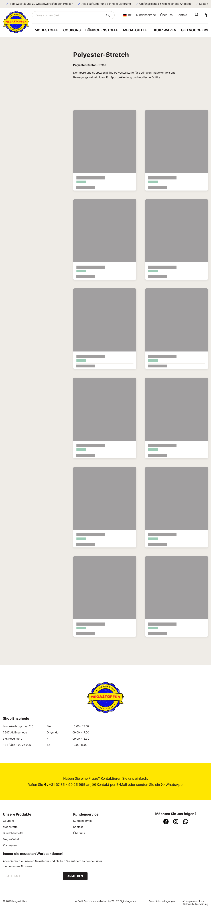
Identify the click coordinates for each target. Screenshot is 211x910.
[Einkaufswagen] (205, 15)
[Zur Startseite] (17, 22)
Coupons (72, 30)
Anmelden (75, 876)
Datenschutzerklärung (195, 904)
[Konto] (196, 15)
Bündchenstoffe (101, 30)
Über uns (166, 15)
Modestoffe (46, 30)
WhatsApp (172, 784)
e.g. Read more (12, 738)
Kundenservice (146, 15)
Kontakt (182, 15)
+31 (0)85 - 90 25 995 (17, 744)
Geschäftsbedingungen (162, 901)
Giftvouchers (194, 30)
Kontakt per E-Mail (109, 784)
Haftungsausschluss (192, 901)
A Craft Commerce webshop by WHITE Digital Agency (105, 901)
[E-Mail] (31, 876)
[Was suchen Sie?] (73, 15)
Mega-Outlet (136, 30)
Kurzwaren (165, 30)
